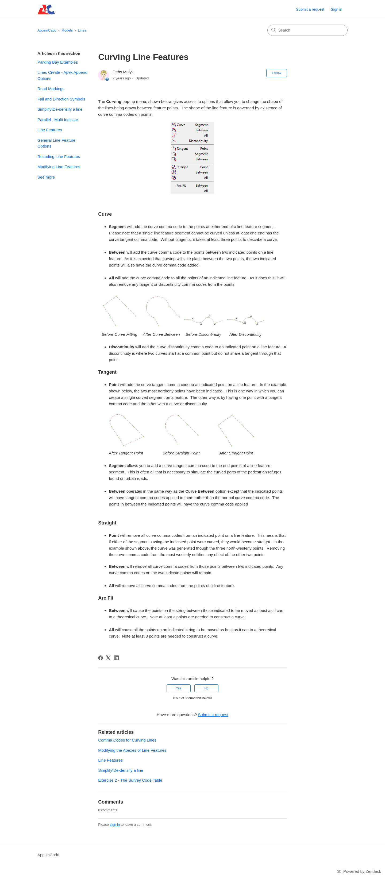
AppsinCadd (46, 30)
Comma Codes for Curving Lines (127, 740)
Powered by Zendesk (362, 871)
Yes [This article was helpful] (178, 688)
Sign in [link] (336, 9)
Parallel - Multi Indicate (57, 119)
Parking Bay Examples (57, 62)
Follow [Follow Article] (276, 73)
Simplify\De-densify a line (59, 109)
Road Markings (50, 88)
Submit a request (310, 9)
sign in (115, 825)
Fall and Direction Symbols (61, 99)
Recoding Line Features (58, 156)
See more (46, 177)
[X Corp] (108, 657)
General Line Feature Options (56, 143)
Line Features (49, 130)
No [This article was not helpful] (206, 688)
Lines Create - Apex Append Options (62, 75)
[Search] (307, 30)
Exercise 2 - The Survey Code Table (130, 780)
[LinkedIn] (116, 657)
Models (67, 30)
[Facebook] (100, 657)
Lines (82, 30)
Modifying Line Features (58, 166)
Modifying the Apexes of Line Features (132, 750)
